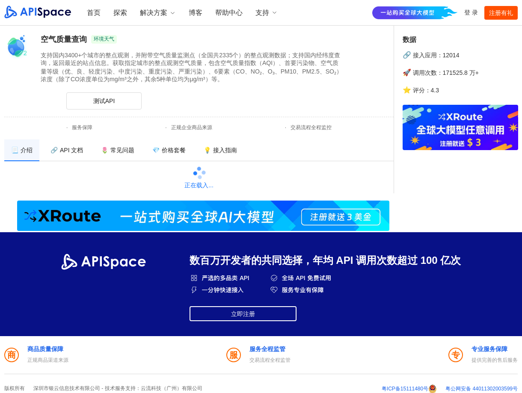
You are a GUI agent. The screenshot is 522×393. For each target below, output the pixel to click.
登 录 (471, 12)
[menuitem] (21, 150)
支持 (266, 12)
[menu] (199, 150)
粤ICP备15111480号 (405, 389)
